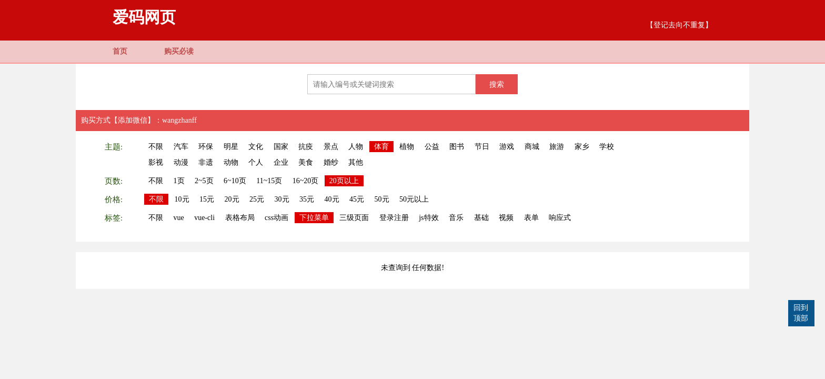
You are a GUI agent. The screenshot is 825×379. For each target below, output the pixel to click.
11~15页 (269, 181)
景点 (331, 147)
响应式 (560, 218)
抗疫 (305, 147)
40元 (332, 199)
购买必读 (179, 51)
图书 (456, 147)
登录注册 (394, 218)
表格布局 (240, 218)
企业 (281, 162)
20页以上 (344, 181)
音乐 (456, 218)
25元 (256, 199)
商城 (532, 147)
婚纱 (331, 162)
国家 (281, 147)
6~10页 (235, 181)
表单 (531, 218)
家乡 (582, 147)
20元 (232, 199)
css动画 (276, 218)
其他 (355, 162)
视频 (506, 218)
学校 (606, 147)
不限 (155, 147)
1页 (179, 181)
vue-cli (204, 218)
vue (179, 218)
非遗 (205, 162)
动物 (231, 162)
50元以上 (414, 199)
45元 (356, 199)
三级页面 (354, 218)
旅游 (556, 147)
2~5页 (204, 181)
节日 (482, 147)
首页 (120, 51)
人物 (355, 147)
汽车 (181, 147)
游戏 (506, 147)
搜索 (496, 84)
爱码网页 (144, 17)
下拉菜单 (314, 218)
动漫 (181, 162)
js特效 (428, 218)
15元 (206, 199)
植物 (406, 147)
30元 (282, 199)
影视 (155, 162)
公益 (432, 147)
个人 (255, 162)
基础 (481, 218)
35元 (306, 199)
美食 (305, 162)
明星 (231, 147)
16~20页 (306, 181)
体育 (381, 147)
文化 (255, 147)
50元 (382, 199)
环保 (205, 147)
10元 (182, 199)
